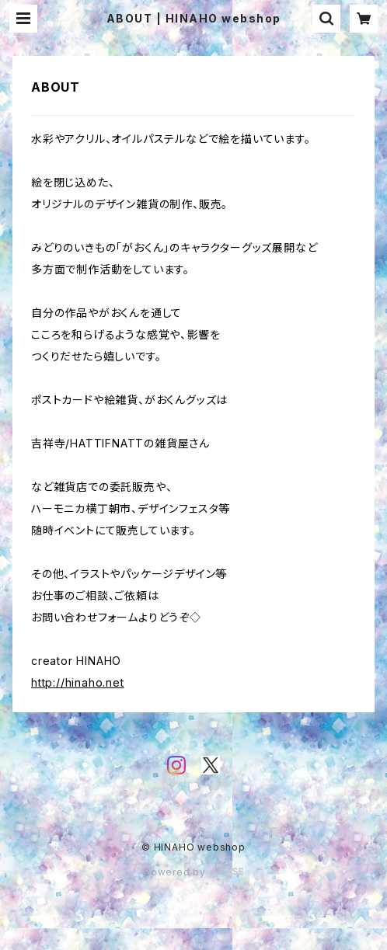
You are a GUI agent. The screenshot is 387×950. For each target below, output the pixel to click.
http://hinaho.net (77, 682)
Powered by (193, 872)
